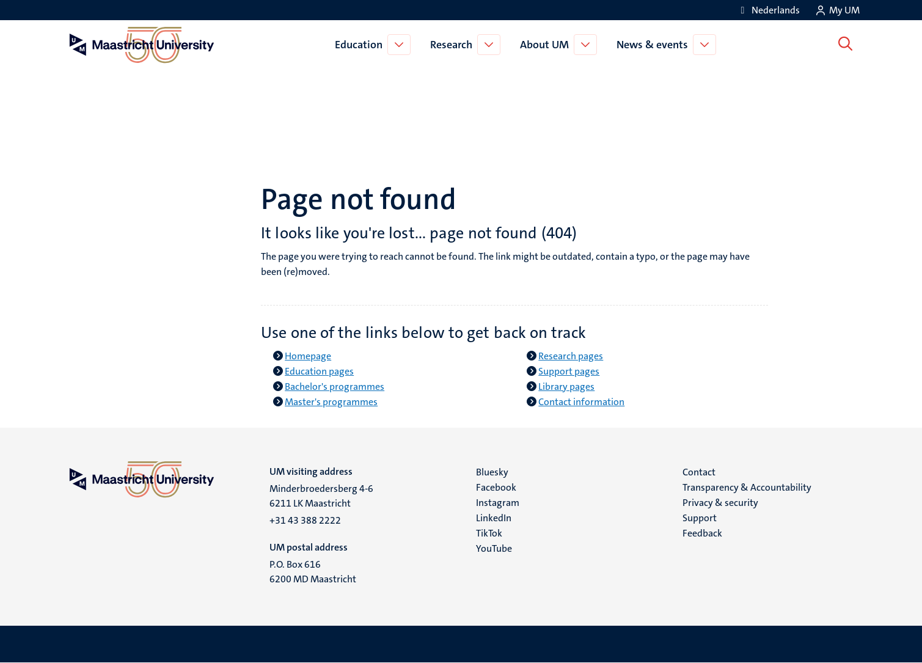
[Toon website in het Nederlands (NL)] (768, 10)
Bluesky (492, 472)
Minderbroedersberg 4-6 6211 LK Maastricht (321, 496)
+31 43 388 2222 (305, 520)
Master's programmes (331, 401)
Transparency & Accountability (746, 487)
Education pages (319, 371)
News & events (654, 44)
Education (361, 44)
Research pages (570, 356)
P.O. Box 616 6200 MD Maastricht (312, 571)
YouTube (494, 548)
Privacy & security (720, 502)
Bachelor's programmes (334, 386)
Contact (698, 472)
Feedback (702, 533)
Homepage (308, 356)
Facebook (496, 487)
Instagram (497, 502)
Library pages (566, 386)
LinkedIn (493, 517)
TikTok (489, 533)
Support (699, 517)
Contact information (581, 401)
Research (454, 44)
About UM (546, 44)
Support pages (568, 371)
